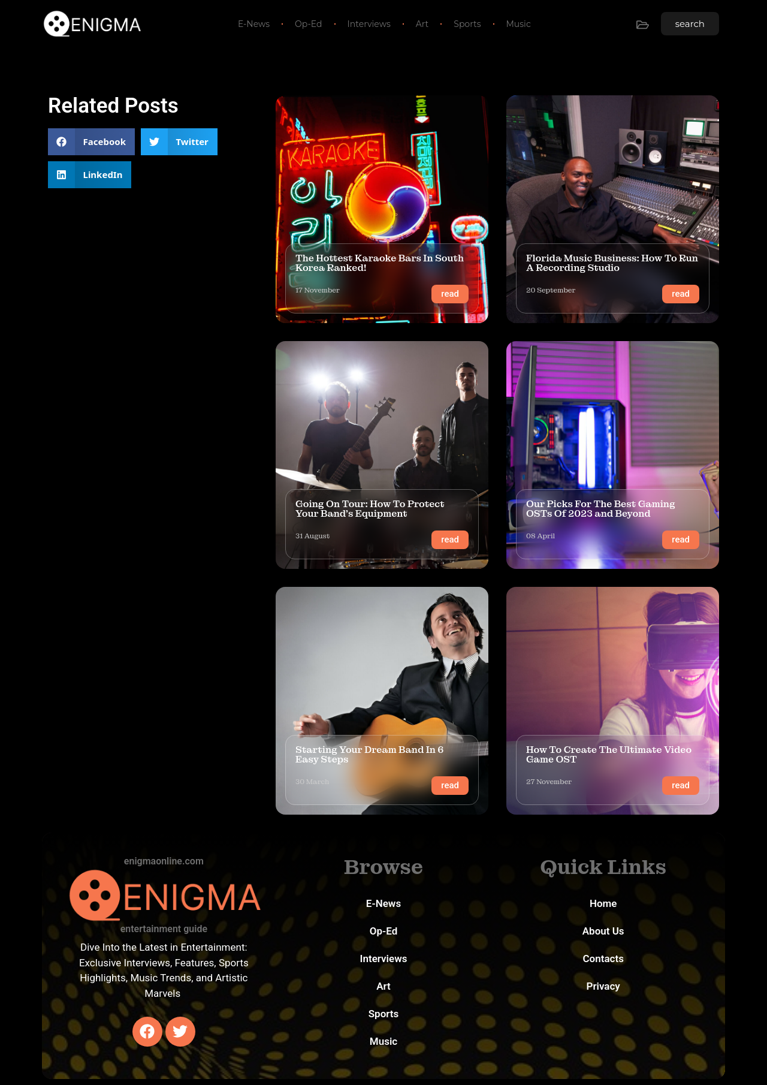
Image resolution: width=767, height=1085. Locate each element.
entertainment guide (163, 929)
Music (518, 24)
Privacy (603, 986)
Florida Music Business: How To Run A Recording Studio (612, 263)
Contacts (602, 959)
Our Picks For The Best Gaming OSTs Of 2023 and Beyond (600, 509)
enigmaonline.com (164, 861)
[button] (91, 141)
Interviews (369, 24)
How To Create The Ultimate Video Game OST (608, 754)
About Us (603, 931)
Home (603, 903)
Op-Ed (308, 24)
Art (422, 24)
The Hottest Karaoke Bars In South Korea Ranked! (379, 263)
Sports (467, 24)
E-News (254, 24)
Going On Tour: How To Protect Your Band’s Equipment (370, 509)
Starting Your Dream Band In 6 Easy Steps (369, 754)
